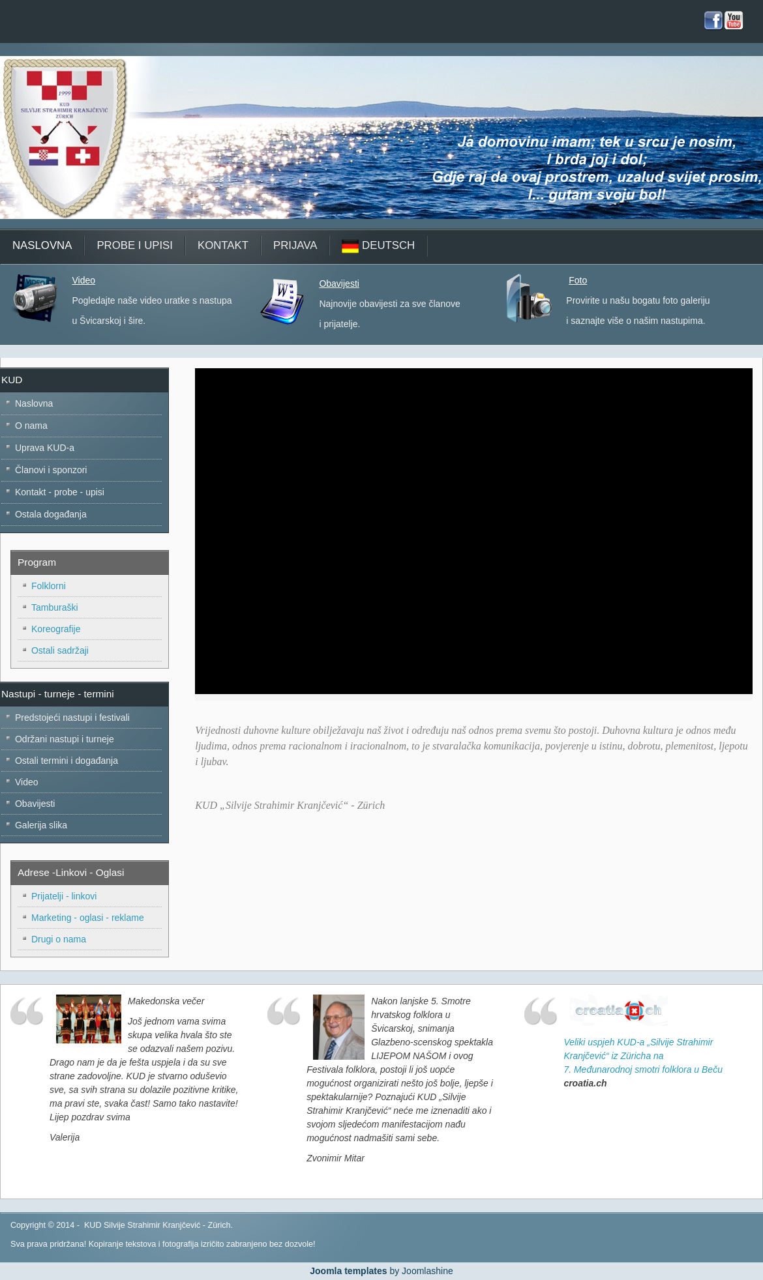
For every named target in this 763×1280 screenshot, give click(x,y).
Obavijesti (339, 283)
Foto (578, 280)
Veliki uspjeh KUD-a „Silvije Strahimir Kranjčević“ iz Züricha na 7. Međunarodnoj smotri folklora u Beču (643, 1056)
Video (83, 280)
